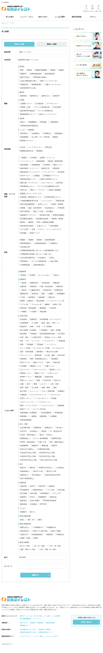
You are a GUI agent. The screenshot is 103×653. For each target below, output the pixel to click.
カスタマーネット (25, 636)
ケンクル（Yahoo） (52, 636)
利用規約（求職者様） (37, 623)
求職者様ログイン (25, 625)
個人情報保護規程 (25, 618)
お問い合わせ (86, 622)
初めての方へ (43, 17)
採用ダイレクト (5, 22)
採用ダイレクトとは (26, 616)
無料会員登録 (76, 17)
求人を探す (10, 17)
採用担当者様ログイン (46, 632)
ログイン (93, 17)
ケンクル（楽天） (38, 636)
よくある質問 (60, 17)
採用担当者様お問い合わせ (28, 632)
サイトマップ (37, 618)
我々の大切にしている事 (42, 616)
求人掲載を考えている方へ (28, 629)
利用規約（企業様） (45, 629)
